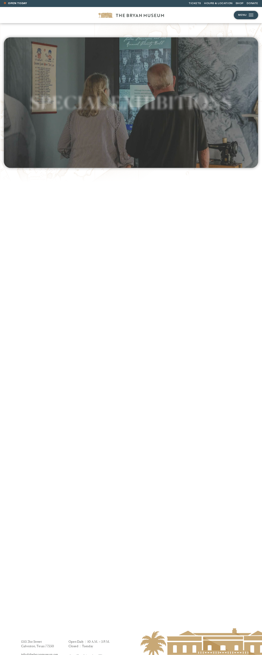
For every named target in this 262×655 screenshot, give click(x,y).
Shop (240, 3)
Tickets (195, 3)
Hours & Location (218, 3)
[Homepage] (131, 15)
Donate (252, 3)
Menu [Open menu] (246, 15)
